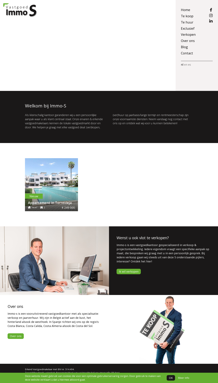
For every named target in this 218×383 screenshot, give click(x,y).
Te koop (187, 16)
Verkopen (188, 34)
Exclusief (188, 28)
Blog (184, 47)
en (185, 64)
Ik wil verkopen (129, 271)
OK (171, 378)
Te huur (187, 22)
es (189, 64)
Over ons (188, 40)
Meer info (183, 378)
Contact (187, 53)
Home (185, 10)
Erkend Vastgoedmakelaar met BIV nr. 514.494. (49, 369)
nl (182, 64)
